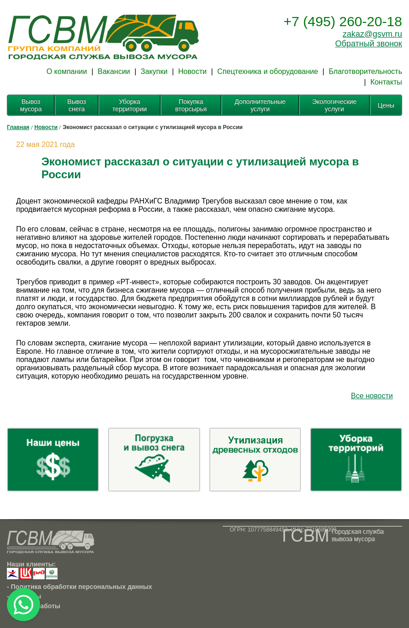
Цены (386, 105)
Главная (18, 127)
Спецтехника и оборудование (267, 71)
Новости (192, 71)
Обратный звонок (368, 43)
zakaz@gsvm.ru (372, 34)
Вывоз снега (76, 105)
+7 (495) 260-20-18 (342, 21)
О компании (66, 71)
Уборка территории (129, 105)
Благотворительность (365, 71)
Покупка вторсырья (191, 105)
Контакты (386, 82)
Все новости (372, 396)
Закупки (154, 71)
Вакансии (114, 71)
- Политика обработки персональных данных (79, 586)
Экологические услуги (334, 105)
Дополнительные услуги (260, 105)
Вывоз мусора (31, 105)
